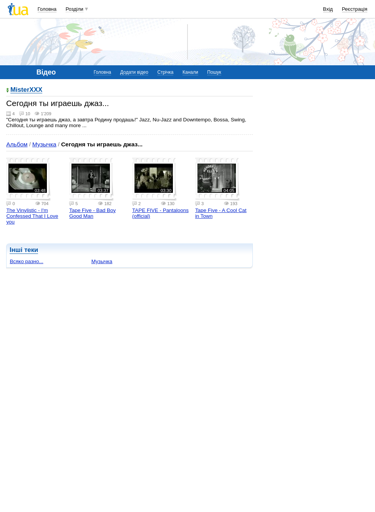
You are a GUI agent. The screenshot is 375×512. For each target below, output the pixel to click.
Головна (47, 9)
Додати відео (134, 72)
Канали (190, 72)
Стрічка (165, 72)
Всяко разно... (26, 261)
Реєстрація (354, 9)
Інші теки (24, 250)
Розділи (74, 9)
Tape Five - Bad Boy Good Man (92, 213)
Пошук (214, 72)
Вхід (328, 9)
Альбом (16, 144)
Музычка (44, 144)
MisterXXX (26, 90)
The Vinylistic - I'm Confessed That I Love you (32, 216)
